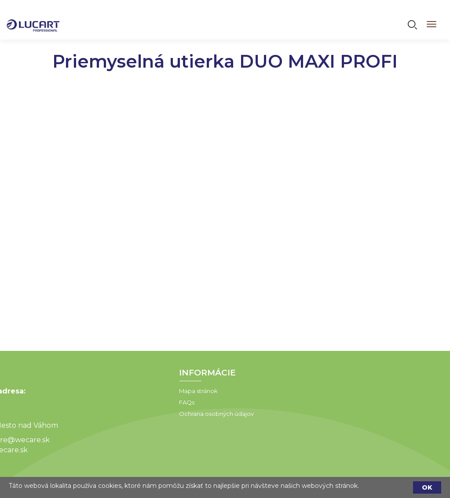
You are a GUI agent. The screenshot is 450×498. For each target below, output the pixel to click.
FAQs (143, 402)
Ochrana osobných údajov (173, 413)
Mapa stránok (155, 390)
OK (427, 487)
